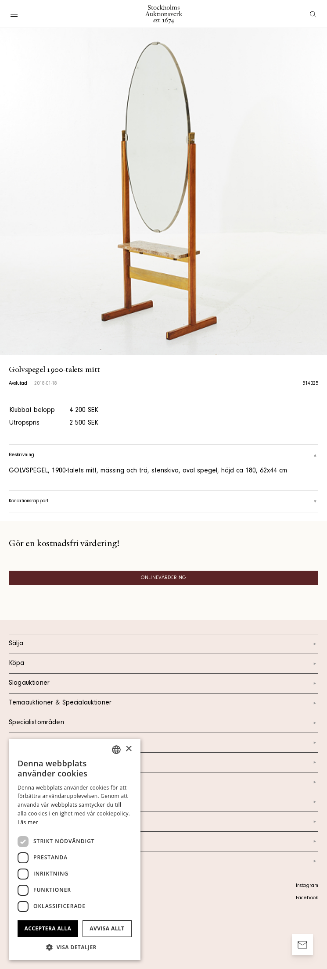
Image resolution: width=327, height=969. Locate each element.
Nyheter (163, 801)
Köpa (163, 663)
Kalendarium (163, 742)
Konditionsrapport (163, 501)
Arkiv (163, 861)
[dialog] (74, 849)
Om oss (163, 782)
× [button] (128, 749)
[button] (75, 947)
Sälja (163, 643)
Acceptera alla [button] (48, 928)
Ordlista (163, 841)
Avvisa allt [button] (107, 928)
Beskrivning (163, 455)
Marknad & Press (163, 821)
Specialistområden (163, 722)
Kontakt (163, 762)
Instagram (307, 886)
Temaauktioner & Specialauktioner (163, 703)
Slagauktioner (163, 683)
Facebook (307, 898)
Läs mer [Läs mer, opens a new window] (28, 822)
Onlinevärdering (163, 578)
